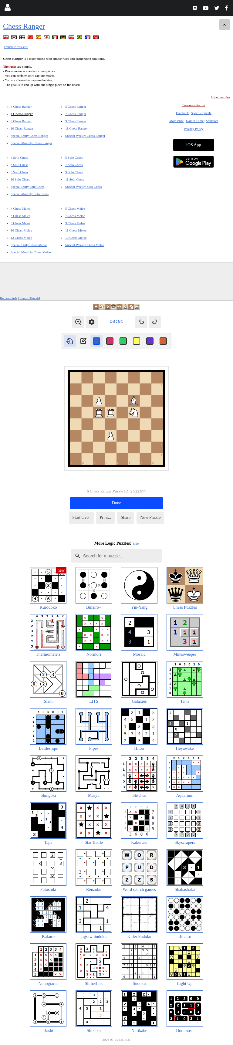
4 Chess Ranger (21, 106)
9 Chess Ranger (75, 121)
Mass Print (176, 121)
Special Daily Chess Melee (29, 245)
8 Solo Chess (19, 172)
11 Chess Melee (75, 230)
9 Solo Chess (74, 172)
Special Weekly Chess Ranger (85, 135)
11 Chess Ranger (76, 128)
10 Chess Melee (21, 230)
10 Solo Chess (20, 179)
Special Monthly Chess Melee (31, 252)
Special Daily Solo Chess (28, 186)
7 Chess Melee (75, 216)
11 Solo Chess (74, 179)
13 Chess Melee (75, 237)
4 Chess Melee (20, 208)
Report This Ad (29, 298)
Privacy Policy (193, 128)
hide (136, 543)
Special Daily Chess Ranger (29, 135)
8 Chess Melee (20, 223)
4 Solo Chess (19, 157)
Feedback (182, 113)
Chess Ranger (24, 26)
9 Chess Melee (75, 223)
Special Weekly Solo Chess (83, 186)
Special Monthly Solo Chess (30, 194)
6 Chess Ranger (22, 114)
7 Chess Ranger (75, 114)
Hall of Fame (195, 121)
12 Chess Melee (21, 237)
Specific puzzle (201, 113)
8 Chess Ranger (21, 121)
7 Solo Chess (74, 165)
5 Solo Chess (74, 157)
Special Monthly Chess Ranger (31, 143)
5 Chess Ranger (75, 106)
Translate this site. (16, 47)
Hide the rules (220, 97)
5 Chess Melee (75, 208)
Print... (105, 517)
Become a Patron (193, 105)
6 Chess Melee (20, 216)
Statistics (212, 121)
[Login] (7, 9)
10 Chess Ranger (22, 128)
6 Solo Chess (19, 165)
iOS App (193, 145)
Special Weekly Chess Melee (84, 245)
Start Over (81, 517)
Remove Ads (8, 298)
